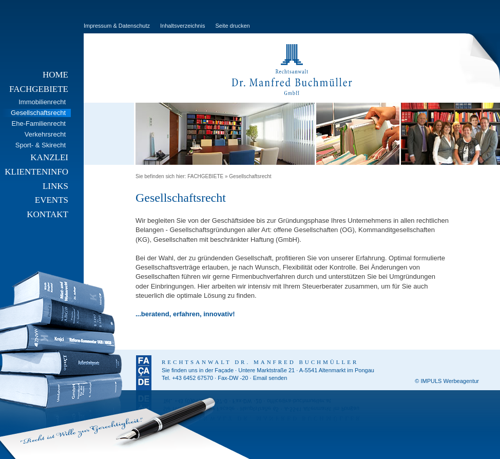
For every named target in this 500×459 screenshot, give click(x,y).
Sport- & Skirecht (40, 145)
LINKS (55, 186)
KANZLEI (49, 157)
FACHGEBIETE (38, 89)
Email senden (270, 378)
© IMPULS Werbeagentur (447, 381)
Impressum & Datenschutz (117, 26)
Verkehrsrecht (45, 134)
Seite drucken (232, 26)
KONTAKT (47, 214)
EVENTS (51, 200)
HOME (55, 75)
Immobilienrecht (42, 102)
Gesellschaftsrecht (250, 176)
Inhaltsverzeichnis (182, 26)
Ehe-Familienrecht (39, 123)
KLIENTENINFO (36, 172)
